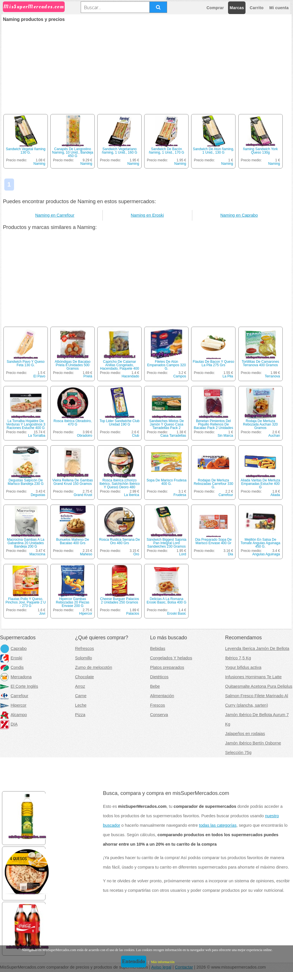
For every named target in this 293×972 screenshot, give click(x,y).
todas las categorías (217, 825)
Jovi (42, 613)
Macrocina (37, 554)
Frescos (157, 705)
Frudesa (179, 495)
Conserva (159, 714)
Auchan (274, 435)
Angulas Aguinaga (266, 554)
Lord (182, 554)
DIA (8, 724)
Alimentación (162, 695)
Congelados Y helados (171, 658)
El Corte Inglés (19, 686)
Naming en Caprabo (239, 215)
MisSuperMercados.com (33, 6)
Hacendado (130, 376)
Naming (39, 163)
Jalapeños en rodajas (245, 733)
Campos (179, 376)
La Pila (228, 376)
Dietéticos (159, 677)
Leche (80, 705)
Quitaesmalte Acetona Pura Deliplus (258, 686)
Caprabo (13, 648)
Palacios (132, 613)
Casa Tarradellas (173, 435)
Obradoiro (84, 435)
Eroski (11, 658)
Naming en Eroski (147, 215)
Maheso (86, 554)
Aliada (275, 495)
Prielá (88, 376)
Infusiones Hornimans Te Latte (253, 677)
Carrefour (226, 495)
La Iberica (131, 495)
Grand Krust (83, 495)
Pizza (80, 714)
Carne (80, 695)
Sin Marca (225, 435)
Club (135, 435)
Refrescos (84, 648)
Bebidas (157, 648)
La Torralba (36, 435)
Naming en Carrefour (54, 215)
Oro (136, 554)
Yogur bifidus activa (243, 667)
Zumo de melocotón (93, 667)
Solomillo (83, 658)
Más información (163, 962)
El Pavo (39, 376)
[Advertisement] (146, 65)
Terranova (272, 376)
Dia (230, 554)
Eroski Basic (176, 613)
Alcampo (13, 714)
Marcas (236, 7)
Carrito (257, 7)
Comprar (215, 7)
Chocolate (84, 677)
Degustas (38, 495)
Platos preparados (167, 667)
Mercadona (15, 677)
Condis (12, 667)
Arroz (80, 686)
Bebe (155, 686)
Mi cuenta (279, 7)
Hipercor (85, 613)
